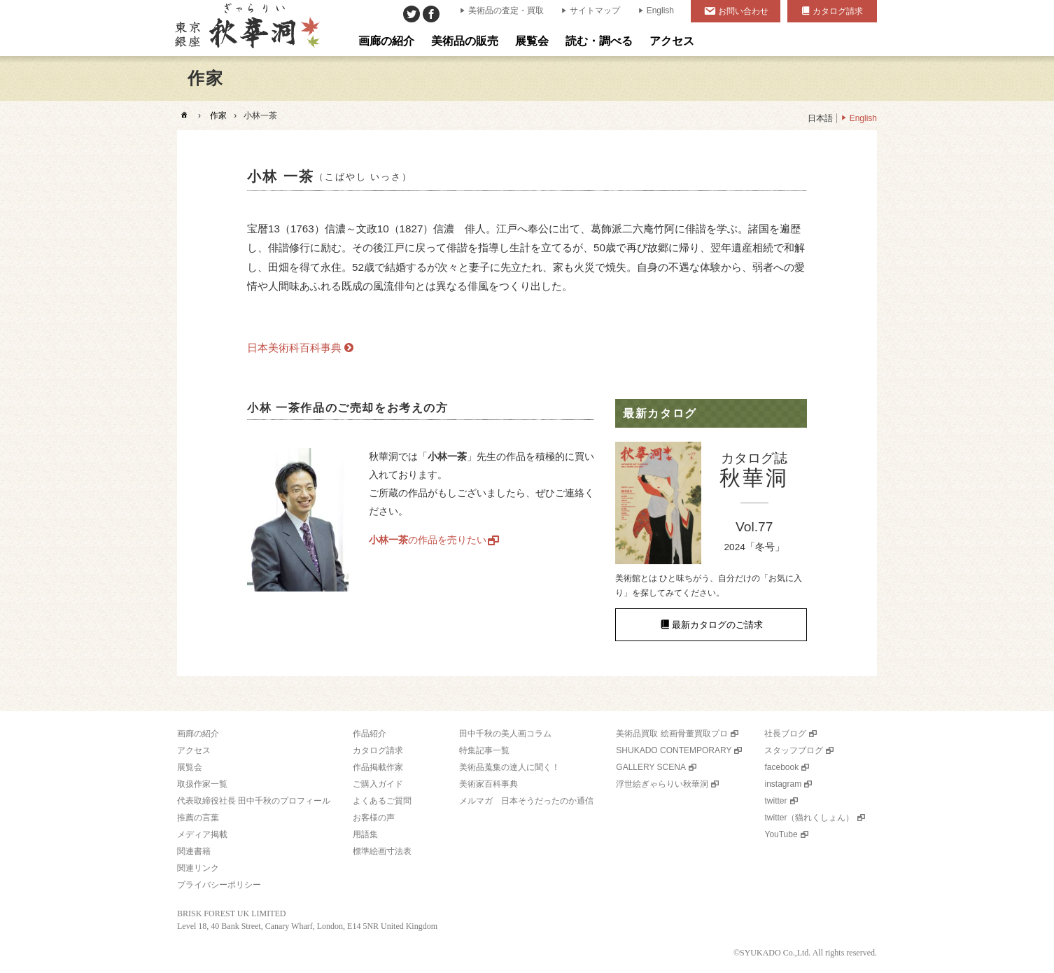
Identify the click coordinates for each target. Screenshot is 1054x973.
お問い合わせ (743, 11)
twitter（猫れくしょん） (809, 817)
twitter (775, 801)
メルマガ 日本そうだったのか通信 (526, 801)
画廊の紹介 (198, 733)
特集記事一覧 (484, 750)
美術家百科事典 (488, 784)
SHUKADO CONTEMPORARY (673, 750)
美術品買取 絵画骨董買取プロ (671, 733)
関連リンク (198, 868)
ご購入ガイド (378, 784)
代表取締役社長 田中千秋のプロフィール (253, 801)
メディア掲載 (202, 834)
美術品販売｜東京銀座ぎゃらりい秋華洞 (246, 28)
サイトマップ (595, 10)
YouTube (780, 834)
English (660, 10)
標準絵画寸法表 (382, 851)
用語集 (365, 834)
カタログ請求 (838, 11)
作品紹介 (369, 733)
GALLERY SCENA (651, 767)
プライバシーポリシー (219, 885)
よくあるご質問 (382, 801)
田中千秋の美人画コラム (505, 733)
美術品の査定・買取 (506, 10)
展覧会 (189, 767)
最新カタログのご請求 (717, 625)
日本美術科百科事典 (294, 348)
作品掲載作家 (378, 767)
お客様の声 (374, 817)
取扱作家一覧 (202, 784)
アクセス (194, 750)
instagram (782, 784)
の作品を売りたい (427, 539)
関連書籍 (194, 851)
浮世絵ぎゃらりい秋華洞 (662, 784)
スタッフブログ (793, 750)
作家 (218, 115)
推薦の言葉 (198, 817)
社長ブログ (785, 733)
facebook (781, 767)
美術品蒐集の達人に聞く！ (509, 767)
